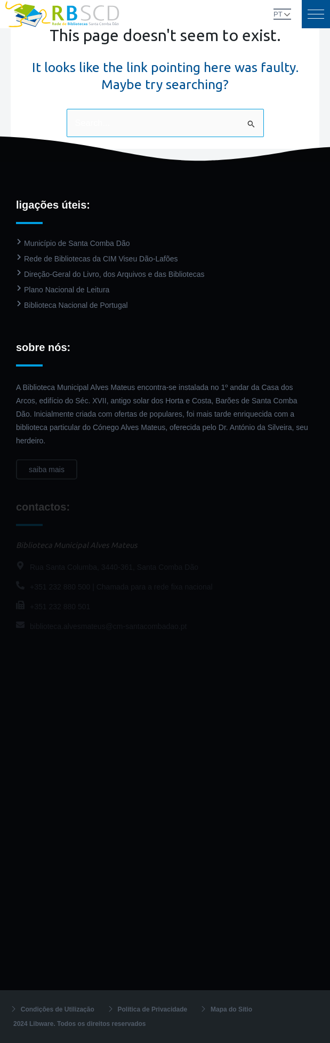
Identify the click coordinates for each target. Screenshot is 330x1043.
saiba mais (47, 476)
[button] (316, 14)
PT (278, 14)
